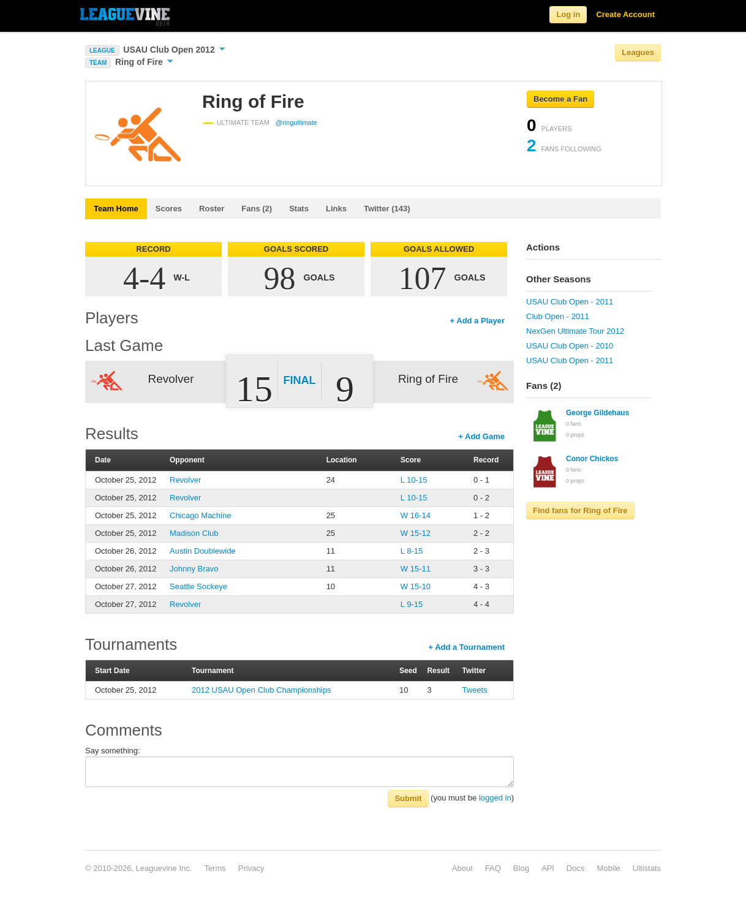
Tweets (475, 690)
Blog (521, 868)
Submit (407, 798)
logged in (495, 797)
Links (336, 208)
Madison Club (194, 533)
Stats (299, 208)
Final (300, 380)
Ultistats (647, 868)
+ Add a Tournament (466, 647)
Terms (214, 868)
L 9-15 (412, 604)
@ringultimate (296, 122)
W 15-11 (416, 568)
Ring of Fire (144, 62)
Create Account (625, 14)
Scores (169, 208)
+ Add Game (481, 436)
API (547, 868)
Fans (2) (256, 208)
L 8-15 (412, 551)
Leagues (638, 52)
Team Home (116, 208)
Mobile (608, 868)
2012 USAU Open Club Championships (261, 690)
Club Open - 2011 (557, 316)
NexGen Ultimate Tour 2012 (575, 331)
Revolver (185, 479)
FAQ (493, 868)
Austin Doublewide (203, 551)
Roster (211, 208)
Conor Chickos (592, 458)
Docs (576, 868)
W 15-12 (416, 533)
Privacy (251, 868)
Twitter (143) (387, 208)
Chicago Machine (200, 515)
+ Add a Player (477, 320)
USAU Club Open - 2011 (569, 301)
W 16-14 (416, 515)
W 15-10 (416, 586)
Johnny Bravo (194, 568)
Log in (568, 14)
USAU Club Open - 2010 (569, 345)
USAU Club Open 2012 (174, 50)
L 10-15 (414, 479)
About (462, 868)
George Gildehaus (597, 413)
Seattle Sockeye (198, 586)
